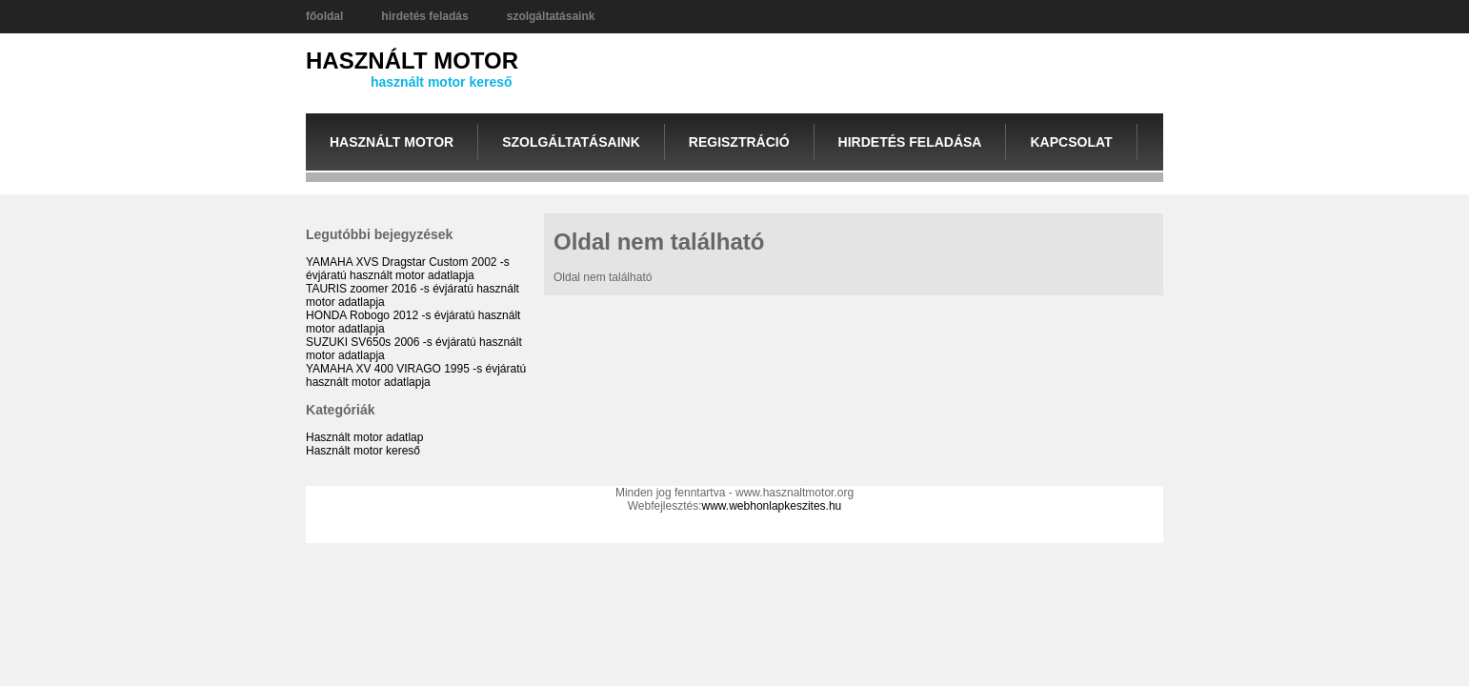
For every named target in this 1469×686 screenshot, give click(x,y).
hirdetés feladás (424, 16)
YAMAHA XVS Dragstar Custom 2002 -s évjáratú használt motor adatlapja (408, 268)
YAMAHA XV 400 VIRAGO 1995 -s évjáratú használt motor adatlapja (416, 375)
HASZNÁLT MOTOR (412, 60)
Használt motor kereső (363, 450)
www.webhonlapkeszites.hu (772, 506)
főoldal (324, 16)
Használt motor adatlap (364, 437)
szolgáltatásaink (551, 16)
